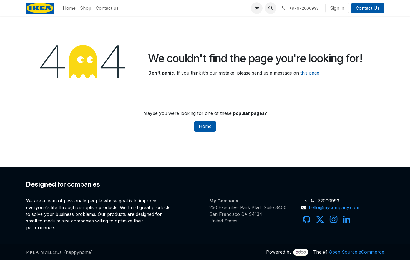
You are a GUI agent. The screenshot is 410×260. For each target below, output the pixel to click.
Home (205, 126)
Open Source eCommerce (356, 252)
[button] (270, 8)
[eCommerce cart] (257, 8)
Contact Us (367, 8)
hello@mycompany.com (334, 207)
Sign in (337, 8)
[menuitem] (69, 8)
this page (309, 73)
